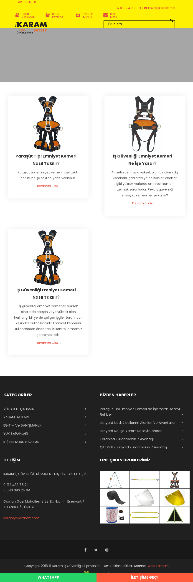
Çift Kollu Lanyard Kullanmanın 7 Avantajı (134, 447)
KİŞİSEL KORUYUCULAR (21, 441)
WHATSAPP (48, 577)
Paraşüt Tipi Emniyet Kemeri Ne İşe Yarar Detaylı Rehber (140, 412)
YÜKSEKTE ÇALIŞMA (18, 409)
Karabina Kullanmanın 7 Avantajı (127, 439)
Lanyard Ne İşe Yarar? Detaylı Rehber (131, 430)
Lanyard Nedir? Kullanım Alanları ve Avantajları (138, 422)
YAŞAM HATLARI (16, 417)
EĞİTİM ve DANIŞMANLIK (22, 425)
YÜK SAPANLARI (15, 433)
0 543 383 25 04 (16, 490)
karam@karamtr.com (21, 518)
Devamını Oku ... (48, 186)
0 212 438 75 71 (15, 484)
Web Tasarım (158, 566)
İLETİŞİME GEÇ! (145, 577)
